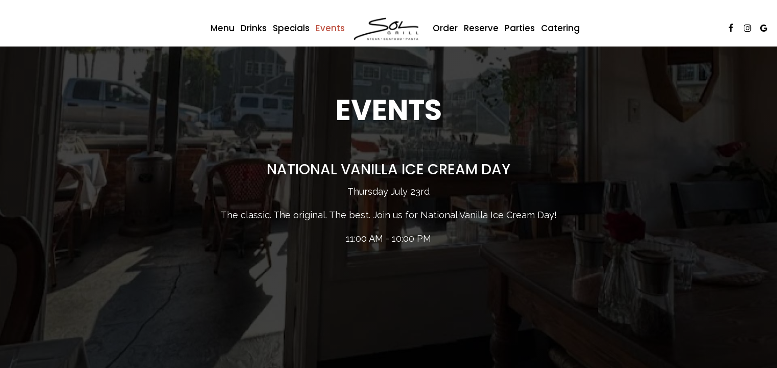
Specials (291, 28)
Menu (222, 28)
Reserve (481, 28)
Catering (560, 28)
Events (330, 28)
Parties (520, 28)
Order (445, 28)
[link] (389, 31)
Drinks (254, 28)
